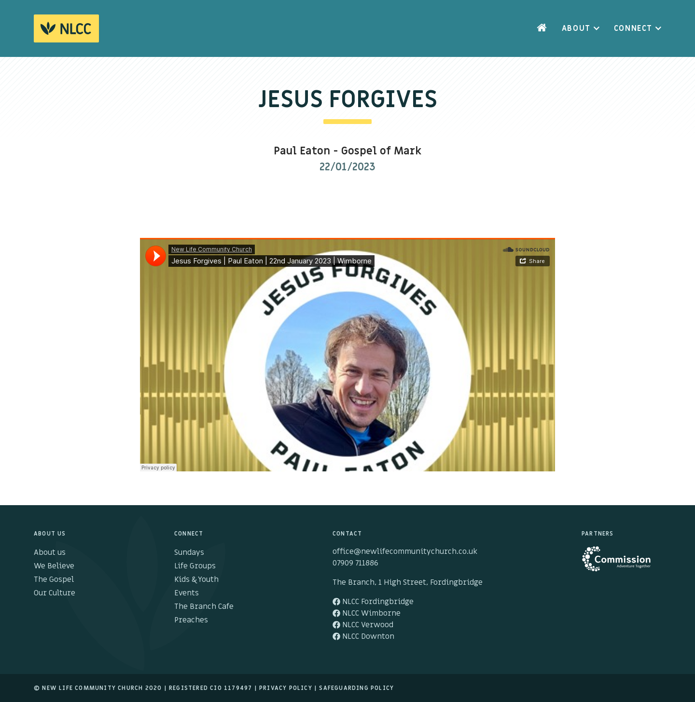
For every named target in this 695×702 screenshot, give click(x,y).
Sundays (189, 552)
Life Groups (195, 566)
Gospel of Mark (381, 151)
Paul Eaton (302, 151)
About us (50, 552)
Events (186, 593)
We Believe (54, 566)
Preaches (191, 620)
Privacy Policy (285, 688)
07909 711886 (355, 563)
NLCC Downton (363, 636)
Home (542, 28)
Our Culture (54, 593)
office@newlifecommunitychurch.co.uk (405, 551)
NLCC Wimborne (367, 613)
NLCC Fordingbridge (373, 601)
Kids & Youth (196, 579)
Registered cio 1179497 (210, 688)
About (576, 28)
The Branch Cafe (204, 606)
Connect (633, 28)
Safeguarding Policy (356, 688)
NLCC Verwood (363, 624)
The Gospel (54, 579)
